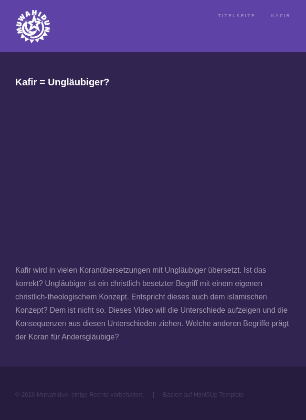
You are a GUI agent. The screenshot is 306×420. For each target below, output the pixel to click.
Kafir (281, 15)
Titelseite (236, 15)
